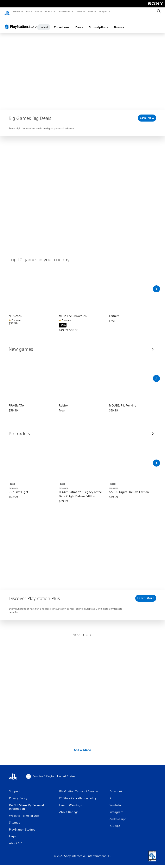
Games (16, 11)
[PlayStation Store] (21, 22)
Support (103, 11)
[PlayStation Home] (7, 11)
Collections (61, 23)
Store (90, 11)
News (79, 11)
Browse (119, 23)
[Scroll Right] (156, 284)
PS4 (37, 11)
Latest (44, 23)
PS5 (28, 11)
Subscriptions (98, 23)
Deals (79, 23)
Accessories (64, 11)
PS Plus (49, 11)
